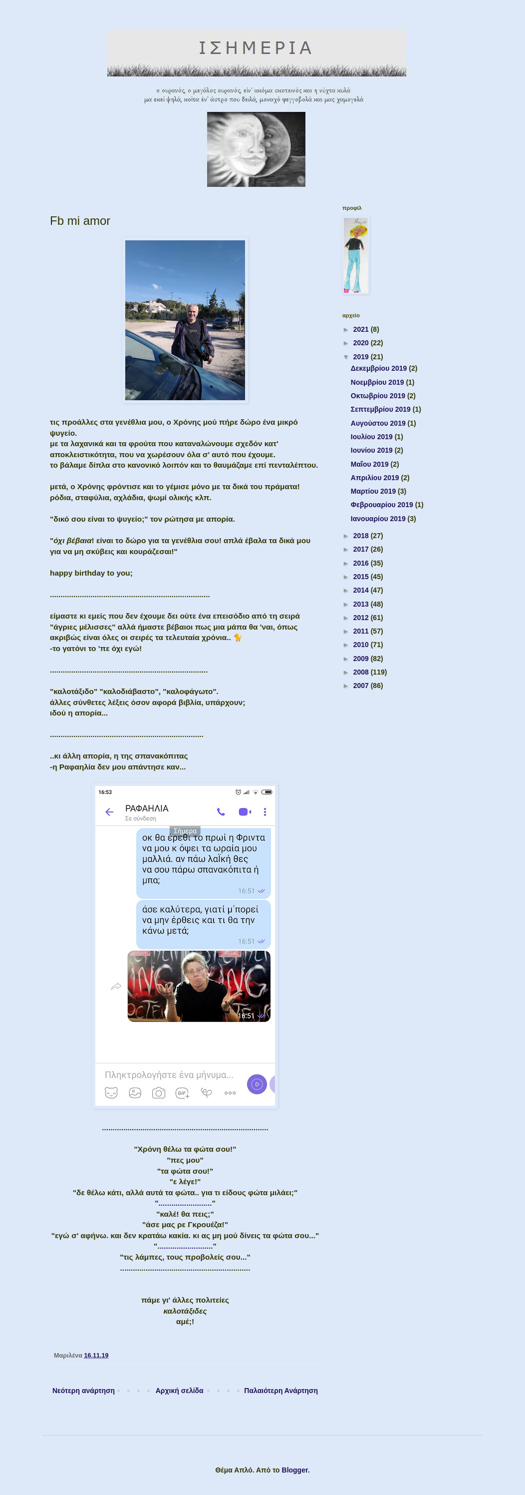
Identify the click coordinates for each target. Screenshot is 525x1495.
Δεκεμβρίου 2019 (380, 368)
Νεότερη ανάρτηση (83, 1391)
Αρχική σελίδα (180, 1391)
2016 (362, 563)
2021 (362, 329)
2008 (362, 672)
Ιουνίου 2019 (373, 450)
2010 (362, 645)
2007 (362, 686)
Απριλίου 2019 (376, 478)
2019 (362, 357)
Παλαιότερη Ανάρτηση (281, 1391)
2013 (362, 604)
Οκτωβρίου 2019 (379, 396)
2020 (362, 343)
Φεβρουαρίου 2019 (383, 505)
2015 (362, 577)
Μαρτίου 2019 (374, 491)
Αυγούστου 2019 (379, 423)
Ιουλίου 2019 (373, 437)
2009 (362, 659)
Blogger (295, 1470)
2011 (362, 631)
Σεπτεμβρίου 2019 (382, 409)
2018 (362, 536)
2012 (362, 618)
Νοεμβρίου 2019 (378, 382)
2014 (362, 590)
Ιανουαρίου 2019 (379, 519)
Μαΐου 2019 (371, 464)
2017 (362, 549)
